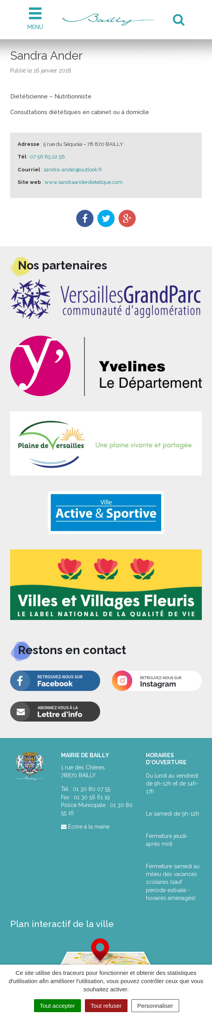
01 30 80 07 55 (91, 789)
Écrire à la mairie (85, 826)
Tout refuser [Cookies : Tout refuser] (106, 1005)
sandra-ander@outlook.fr (72, 170)
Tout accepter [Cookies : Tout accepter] (57, 1005)
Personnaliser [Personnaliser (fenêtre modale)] (155, 1005)
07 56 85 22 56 (47, 157)
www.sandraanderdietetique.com (84, 182)
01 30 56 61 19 (92, 797)
